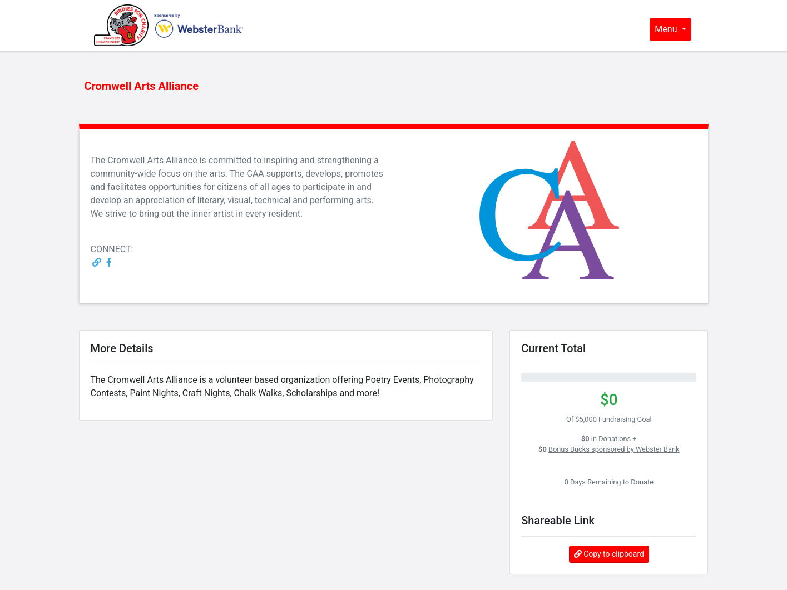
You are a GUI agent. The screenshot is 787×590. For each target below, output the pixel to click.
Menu (667, 29)
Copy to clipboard (609, 553)
